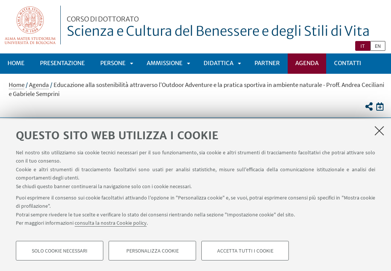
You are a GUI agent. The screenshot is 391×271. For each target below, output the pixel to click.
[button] (368, 106)
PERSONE (113, 63)
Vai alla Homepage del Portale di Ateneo (30, 25)
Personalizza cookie (152, 250)
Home (16, 63)
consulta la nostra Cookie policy (111, 222)
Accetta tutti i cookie (245, 250)
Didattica (218, 63)
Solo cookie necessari (59, 250)
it (362, 46)
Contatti (347, 63)
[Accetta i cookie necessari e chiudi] (379, 131)
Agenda (307, 63)
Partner (267, 63)
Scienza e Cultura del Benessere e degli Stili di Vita (218, 27)
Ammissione (164, 63)
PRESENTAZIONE (62, 63)
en (378, 46)
